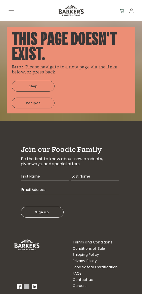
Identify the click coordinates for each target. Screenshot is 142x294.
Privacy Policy (85, 261)
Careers (80, 286)
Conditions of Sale (89, 248)
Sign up (42, 212)
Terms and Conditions (92, 242)
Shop (33, 86)
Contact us (83, 280)
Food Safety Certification (95, 267)
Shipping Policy (86, 255)
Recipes (33, 103)
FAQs (77, 273)
